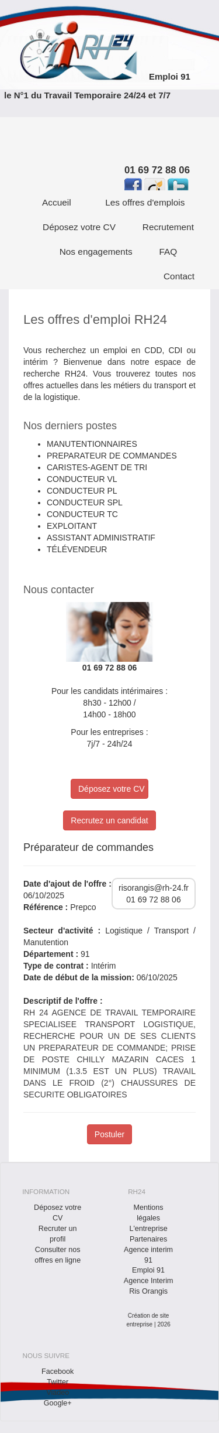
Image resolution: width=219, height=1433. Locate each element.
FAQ (168, 251)
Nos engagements (96, 251)
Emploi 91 (169, 76)
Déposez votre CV (79, 227)
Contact (179, 276)
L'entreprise (148, 1229)
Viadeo (57, 1392)
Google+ (58, 1403)
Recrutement (168, 227)
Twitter (57, 1382)
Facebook (57, 1371)
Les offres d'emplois (145, 202)
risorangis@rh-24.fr (154, 887)
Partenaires (148, 1239)
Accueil (56, 202)
